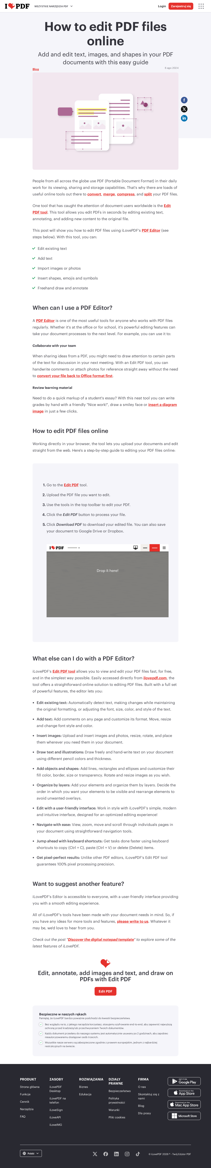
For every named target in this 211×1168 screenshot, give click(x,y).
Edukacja (85, 1094)
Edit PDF (71, 485)
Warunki (114, 1110)
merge (109, 194)
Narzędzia (27, 1109)
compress (126, 194)
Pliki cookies (117, 1117)
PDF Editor (151, 230)
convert (94, 194)
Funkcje (25, 1094)
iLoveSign (56, 1110)
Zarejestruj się (181, 6)
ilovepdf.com (155, 678)
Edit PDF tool (64, 671)
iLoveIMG (55, 1124)
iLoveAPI (55, 1117)
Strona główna (30, 1086)
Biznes (83, 1086)
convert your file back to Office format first (75, 375)
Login (162, 6)
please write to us (132, 921)
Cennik (24, 1101)
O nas (142, 1086)
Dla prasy (144, 1113)
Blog (36, 69)
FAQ (22, 1116)
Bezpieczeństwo (120, 1091)
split (148, 194)
